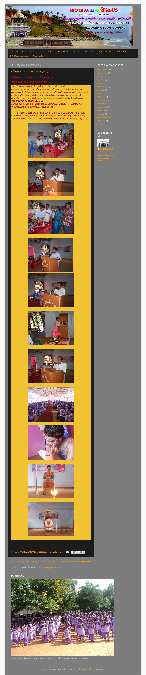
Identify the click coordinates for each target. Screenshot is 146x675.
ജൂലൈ (100, 80)
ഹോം (52, 561)
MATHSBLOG (123, 51)
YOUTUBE (38, 56)
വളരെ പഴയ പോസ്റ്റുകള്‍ (75, 561)
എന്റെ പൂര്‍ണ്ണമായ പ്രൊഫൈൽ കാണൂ (105, 158)
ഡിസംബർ (102, 73)
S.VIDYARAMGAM (19, 56)
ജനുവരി (101, 97)
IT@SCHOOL (45, 51)
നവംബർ (101, 76)
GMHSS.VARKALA (106, 150)
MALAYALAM (105, 51)
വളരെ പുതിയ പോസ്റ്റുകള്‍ (28, 561)
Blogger (85, 669)
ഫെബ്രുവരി (103, 69)
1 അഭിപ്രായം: (56, 552)
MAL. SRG (89, 51)
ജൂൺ (99, 93)
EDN (32, 51)
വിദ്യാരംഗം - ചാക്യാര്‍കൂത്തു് (29, 71)
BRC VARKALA (18, 51)
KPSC (77, 51)
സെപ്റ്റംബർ (103, 107)
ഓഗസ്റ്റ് (100, 110)
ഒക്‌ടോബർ (102, 86)
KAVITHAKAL (63, 51)
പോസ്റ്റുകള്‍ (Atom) (51, 567)
